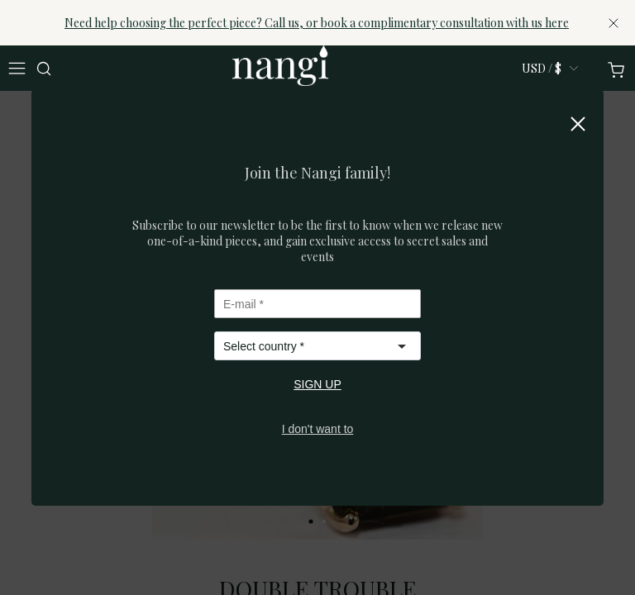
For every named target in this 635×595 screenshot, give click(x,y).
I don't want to (318, 429)
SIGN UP (317, 384)
